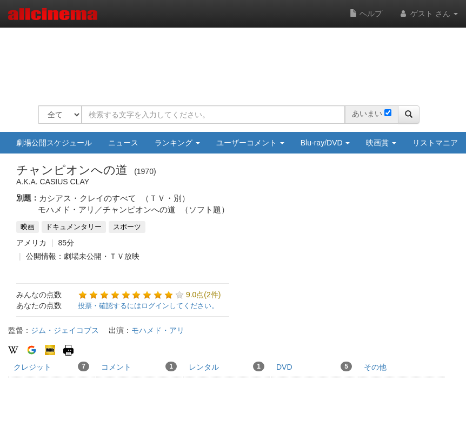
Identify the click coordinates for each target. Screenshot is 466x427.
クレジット (51, 366)
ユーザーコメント (250, 142)
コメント (139, 366)
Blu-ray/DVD (325, 142)
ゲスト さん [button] (428, 13)
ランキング (177, 142)
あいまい (367, 113)
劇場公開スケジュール (54, 142)
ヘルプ (366, 13)
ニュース (123, 142)
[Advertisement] (235, 59)
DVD (314, 366)
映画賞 (381, 142)
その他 (375, 367)
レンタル (226, 366)
